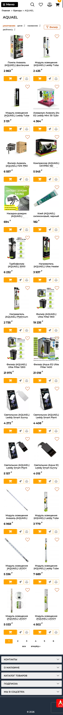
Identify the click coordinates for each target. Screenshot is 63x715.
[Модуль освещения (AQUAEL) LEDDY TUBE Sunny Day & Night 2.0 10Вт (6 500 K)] (17, 550)
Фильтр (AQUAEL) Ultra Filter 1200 (17, 367)
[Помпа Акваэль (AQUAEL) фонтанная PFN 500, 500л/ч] (17, 47)
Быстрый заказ (20, 78)
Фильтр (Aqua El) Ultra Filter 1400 (46, 367)
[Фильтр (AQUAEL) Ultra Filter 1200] (17, 349)
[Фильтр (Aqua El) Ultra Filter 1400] (46, 349)
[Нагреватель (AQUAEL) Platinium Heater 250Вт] (17, 298)
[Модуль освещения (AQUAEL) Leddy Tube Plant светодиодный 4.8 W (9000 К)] (17, 97)
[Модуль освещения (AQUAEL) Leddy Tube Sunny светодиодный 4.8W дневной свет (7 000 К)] (46, 47)
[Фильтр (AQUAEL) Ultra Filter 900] (46, 298)
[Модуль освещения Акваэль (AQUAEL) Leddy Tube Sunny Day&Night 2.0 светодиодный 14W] (17, 500)
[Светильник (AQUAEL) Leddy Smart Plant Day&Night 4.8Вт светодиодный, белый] (46, 399)
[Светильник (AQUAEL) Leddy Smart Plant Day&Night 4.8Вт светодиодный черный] (17, 449)
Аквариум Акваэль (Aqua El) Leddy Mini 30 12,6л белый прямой (46, 116)
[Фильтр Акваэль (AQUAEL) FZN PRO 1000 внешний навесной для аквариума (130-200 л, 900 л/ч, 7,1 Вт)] (17, 147)
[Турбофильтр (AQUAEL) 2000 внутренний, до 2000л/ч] (17, 248)
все (24, 646)
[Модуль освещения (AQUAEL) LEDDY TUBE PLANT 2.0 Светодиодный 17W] (17, 600)
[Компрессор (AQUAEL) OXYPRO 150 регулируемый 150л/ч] (46, 147)
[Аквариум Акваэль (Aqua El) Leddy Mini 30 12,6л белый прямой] (46, 97)
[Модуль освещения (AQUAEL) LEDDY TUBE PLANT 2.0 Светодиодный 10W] (46, 600)
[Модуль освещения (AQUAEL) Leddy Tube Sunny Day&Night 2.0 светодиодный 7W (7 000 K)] (46, 500)
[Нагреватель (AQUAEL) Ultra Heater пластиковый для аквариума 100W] (46, 248)
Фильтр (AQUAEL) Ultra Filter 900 (46, 317)
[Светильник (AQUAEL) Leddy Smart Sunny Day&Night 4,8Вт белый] (17, 399)
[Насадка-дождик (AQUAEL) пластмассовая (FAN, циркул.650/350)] (17, 198)
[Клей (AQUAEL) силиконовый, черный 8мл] (46, 198)
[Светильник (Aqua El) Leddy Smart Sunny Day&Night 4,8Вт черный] (46, 449)
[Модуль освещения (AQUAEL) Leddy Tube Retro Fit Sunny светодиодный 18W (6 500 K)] (46, 550)
